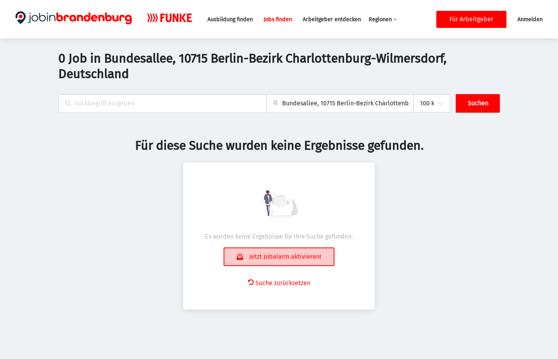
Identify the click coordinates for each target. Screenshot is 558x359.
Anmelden (529, 19)
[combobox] (162, 103)
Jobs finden (278, 19)
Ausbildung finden (230, 19)
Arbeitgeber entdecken (332, 19)
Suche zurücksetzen (279, 283)
